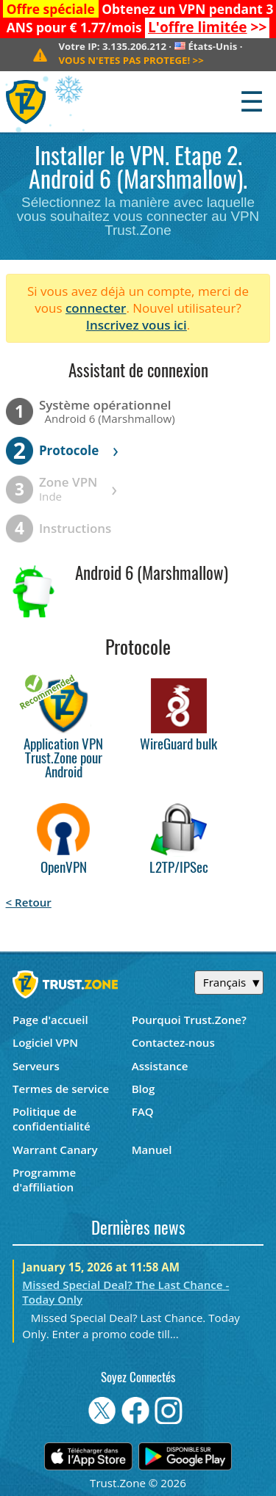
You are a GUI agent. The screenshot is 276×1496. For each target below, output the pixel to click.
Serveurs (36, 1066)
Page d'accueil (50, 1019)
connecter (96, 307)
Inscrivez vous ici (136, 324)
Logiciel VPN (45, 1042)
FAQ (143, 1111)
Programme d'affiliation (44, 1179)
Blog (143, 1088)
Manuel (152, 1149)
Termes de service (61, 1088)
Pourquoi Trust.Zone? (189, 1019)
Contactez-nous (173, 1042)
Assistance (160, 1066)
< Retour (29, 902)
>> (207, 27)
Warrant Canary (55, 1149)
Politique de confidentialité (52, 1118)
